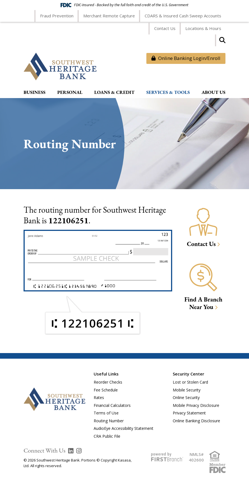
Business (34, 92)
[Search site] (222, 42)
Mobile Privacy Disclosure (196, 405)
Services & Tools (168, 92)
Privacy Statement (189, 413)
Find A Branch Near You (203, 303)
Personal (69, 92)
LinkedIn (70, 451)
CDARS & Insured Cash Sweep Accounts (183, 15)
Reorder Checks (108, 382)
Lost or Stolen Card (190, 382)
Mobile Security (186, 390)
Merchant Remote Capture (109, 15)
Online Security (186, 397)
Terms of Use (106, 413)
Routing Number (109, 420)
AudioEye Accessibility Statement (123, 428)
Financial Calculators (112, 405)
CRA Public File (107, 436)
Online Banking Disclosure (196, 420)
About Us (213, 92)
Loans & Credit (114, 92)
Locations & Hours (203, 28)
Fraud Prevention (56, 15)
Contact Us (165, 28)
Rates (99, 397)
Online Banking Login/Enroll (185, 58)
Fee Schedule (106, 390)
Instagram (79, 451)
